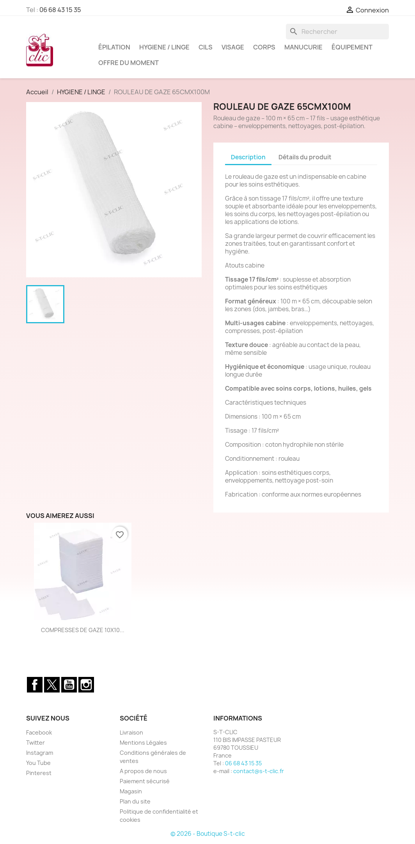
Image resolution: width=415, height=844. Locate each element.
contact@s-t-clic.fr (258, 771)
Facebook (35, 684)
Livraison (131, 732)
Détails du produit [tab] (305, 157)
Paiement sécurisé (145, 781)
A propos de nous (143, 771)
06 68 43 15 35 (60, 9)
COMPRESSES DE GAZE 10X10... (82, 630)
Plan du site (135, 801)
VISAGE (233, 47)
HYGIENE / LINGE (164, 47)
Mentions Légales (143, 742)
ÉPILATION (114, 47)
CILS (206, 47)
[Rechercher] (337, 31)
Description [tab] (248, 157)
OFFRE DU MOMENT (128, 62)
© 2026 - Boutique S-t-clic (207, 834)
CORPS (264, 47)
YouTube (69, 684)
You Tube (38, 762)
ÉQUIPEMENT (352, 47)
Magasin (131, 791)
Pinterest (38, 773)
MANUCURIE (303, 47)
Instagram (86, 684)
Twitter (52, 684)
